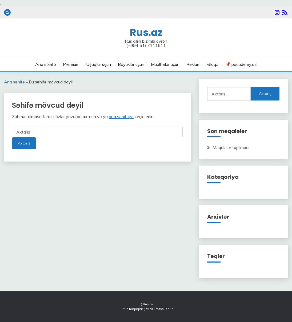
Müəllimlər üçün (165, 64)
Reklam (193, 64)
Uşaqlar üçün (98, 64)
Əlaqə (212, 64)
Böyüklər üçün (131, 64)
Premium (71, 64)
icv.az (149, 309)
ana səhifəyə (121, 116)
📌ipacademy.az (241, 64)
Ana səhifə (45, 64)
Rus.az (146, 32)
